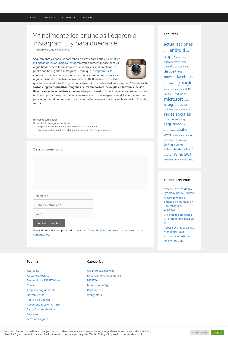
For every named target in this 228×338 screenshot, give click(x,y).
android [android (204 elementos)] (177, 50)
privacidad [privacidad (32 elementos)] (185, 109)
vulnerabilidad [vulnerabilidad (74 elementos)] (173, 149)
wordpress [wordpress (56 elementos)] (187, 159)
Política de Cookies (39, 299)
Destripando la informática (104, 275)
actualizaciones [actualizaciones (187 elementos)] (178, 44)
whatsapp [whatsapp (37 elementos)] (168, 155)
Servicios (50, 17)
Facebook (58, 75)
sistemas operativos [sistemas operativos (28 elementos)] (172, 130)
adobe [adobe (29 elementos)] (166, 51)
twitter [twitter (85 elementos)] (168, 144)
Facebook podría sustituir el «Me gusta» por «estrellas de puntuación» (74, 129)
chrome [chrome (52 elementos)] (182, 62)
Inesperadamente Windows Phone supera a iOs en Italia (67, 126)
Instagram (98, 71)
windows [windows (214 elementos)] (182, 154)
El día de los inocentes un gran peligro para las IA (179, 219)
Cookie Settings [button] (199, 332)
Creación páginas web (41, 290)
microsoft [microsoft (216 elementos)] (173, 99)
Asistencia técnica (38, 275)
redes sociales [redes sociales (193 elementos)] (177, 114)
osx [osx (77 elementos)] (186, 105)
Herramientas (35, 295)
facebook (42, 122)
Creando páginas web (100, 270)
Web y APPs (94, 295)
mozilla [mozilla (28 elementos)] (186, 100)
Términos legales (37, 319)
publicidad (65, 122)
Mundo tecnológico (47, 119)
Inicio (33, 17)
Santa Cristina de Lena (41, 309)
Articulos (70, 17)
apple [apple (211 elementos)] (169, 57)
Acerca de (33, 270)
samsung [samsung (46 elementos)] (180, 119)
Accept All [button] (217, 332)
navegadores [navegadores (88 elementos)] (173, 104)
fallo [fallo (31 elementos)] (166, 84)
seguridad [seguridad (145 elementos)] (173, 124)
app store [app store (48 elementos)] (181, 57)
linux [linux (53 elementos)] (167, 94)
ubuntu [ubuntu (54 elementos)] (178, 144)
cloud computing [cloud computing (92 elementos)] (176, 66)
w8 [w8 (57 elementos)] (186, 149)
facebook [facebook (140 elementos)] (185, 76)
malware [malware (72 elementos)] (180, 94)
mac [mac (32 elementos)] (172, 94)
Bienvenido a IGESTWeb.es (43, 280)
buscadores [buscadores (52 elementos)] (170, 62)
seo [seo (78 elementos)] (184, 124)
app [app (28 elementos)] (187, 51)
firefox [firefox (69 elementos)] (172, 83)
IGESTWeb (93, 280)
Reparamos (94, 290)
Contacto (87, 17)
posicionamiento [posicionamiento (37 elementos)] (172, 109)
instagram (53, 122)
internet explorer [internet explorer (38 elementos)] (176, 89)
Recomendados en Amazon (44, 304)
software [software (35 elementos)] (176, 135)
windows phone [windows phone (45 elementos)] (172, 159)
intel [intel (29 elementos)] (166, 89)
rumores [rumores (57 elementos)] (169, 119)
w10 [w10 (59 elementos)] (190, 149)
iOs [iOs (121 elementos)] (188, 88)
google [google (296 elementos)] (185, 83)
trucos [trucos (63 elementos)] (183, 140)
